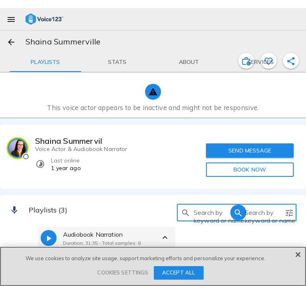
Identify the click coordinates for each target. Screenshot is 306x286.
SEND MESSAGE (249, 150)
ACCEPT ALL (178, 272)
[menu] (11, 19)
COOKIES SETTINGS (122, 272)
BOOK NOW (249, 169)
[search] (186, 212)
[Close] (298, 255)
